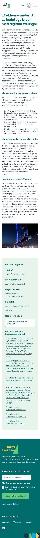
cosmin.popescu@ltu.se (14, 296)
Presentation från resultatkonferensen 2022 (16, 408)
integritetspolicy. (11, 489)
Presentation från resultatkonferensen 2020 (16, 422)
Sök (23, 5)
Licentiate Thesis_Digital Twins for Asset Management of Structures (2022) (19, 380)
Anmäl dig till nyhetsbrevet (15, 496)
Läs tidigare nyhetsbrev (11, 504)
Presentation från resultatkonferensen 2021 (16, 415)
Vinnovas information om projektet (17, 323)
